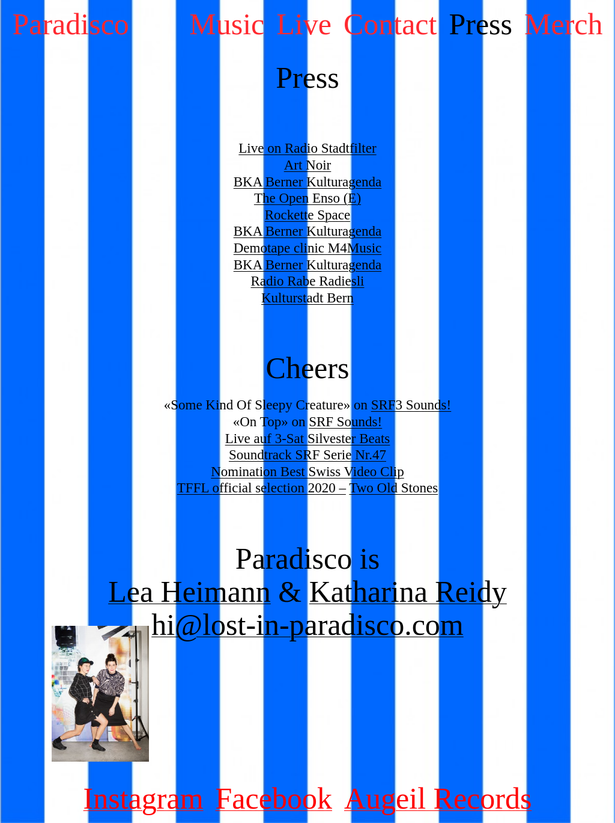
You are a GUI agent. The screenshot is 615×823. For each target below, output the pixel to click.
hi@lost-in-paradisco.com (307, 624)
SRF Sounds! (345, 421)
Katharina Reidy (408, 591)
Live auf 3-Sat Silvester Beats (307, 438)
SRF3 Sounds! (411, 404)
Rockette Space (307, 214)
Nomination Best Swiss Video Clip (307, 471)
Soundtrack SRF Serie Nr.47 (307, 454)
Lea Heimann (189, 591)
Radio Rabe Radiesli (307, 281)
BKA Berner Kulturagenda (308, 181)
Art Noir (308, 165)
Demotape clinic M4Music (308, 247)
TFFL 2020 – (261, 487)
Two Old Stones (393, 487)
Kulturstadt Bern (307, 297)
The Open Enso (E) (307, 198)
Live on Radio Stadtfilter (307, 148)
